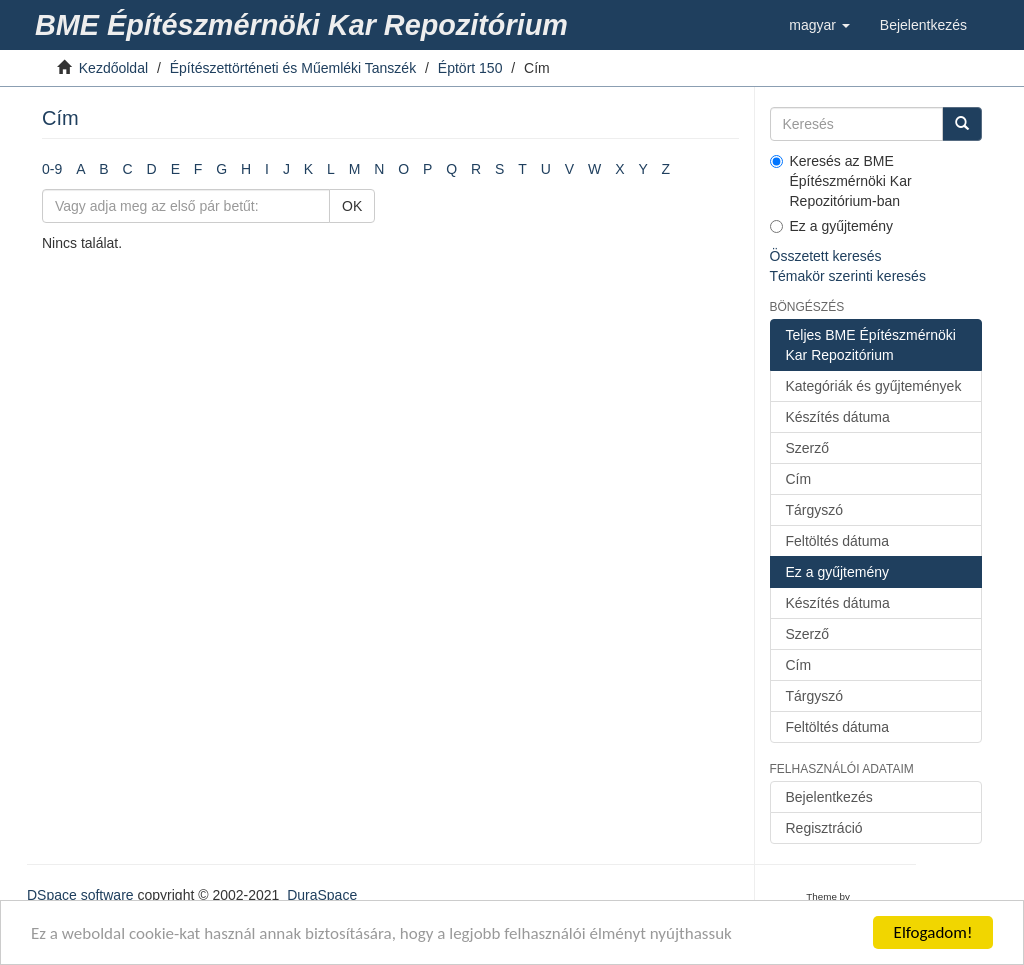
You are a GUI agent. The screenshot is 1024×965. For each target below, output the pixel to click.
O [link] (403, 169)
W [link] (594, 169)
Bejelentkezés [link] (829, 797)
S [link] (499, 169)
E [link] (175, 169)
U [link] (546, 169)
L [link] (331, 169)
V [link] (569, 169)
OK (352, 206)
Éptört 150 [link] (470, 68)
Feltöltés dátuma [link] (838, 541)
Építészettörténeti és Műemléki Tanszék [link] (293, 68)
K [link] (308, 169)
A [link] (80, 169)
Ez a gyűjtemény (832, 226)
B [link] (103, 169)
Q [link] (451, 169)
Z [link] (666, 169)
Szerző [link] (808, 448)
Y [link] (642, 169)
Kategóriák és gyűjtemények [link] (874, 386)
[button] (819, 25)
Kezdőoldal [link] (113, 68)
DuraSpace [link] (322, 895)
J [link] (286, 169)
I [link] (267, 169)
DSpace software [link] (80, 895)
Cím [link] (799, 479)
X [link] (619, 169)
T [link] (522, 169)
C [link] (128, 169)
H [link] (246, 169)
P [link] (427, 169)
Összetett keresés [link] (826, 256)
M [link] (355, 169)
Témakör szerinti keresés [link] (848, 276)
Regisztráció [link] (824, 828)
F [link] (198, 169)
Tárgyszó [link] (815, 510)
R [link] (476, 169)
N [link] (379, 169)
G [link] (221, 169)
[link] (305, 25)
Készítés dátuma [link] (838, 417)
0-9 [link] (52, 169)
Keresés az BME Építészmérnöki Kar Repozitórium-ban (841, 181)
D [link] (152, 169)
